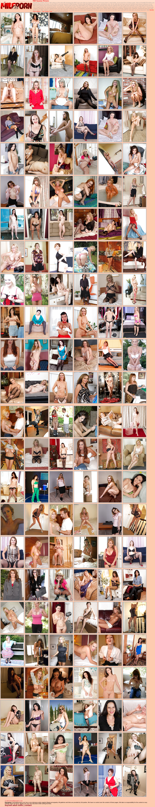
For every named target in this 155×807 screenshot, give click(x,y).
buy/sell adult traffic (14, 805)
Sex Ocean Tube (47, 11)
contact (28, 805)
